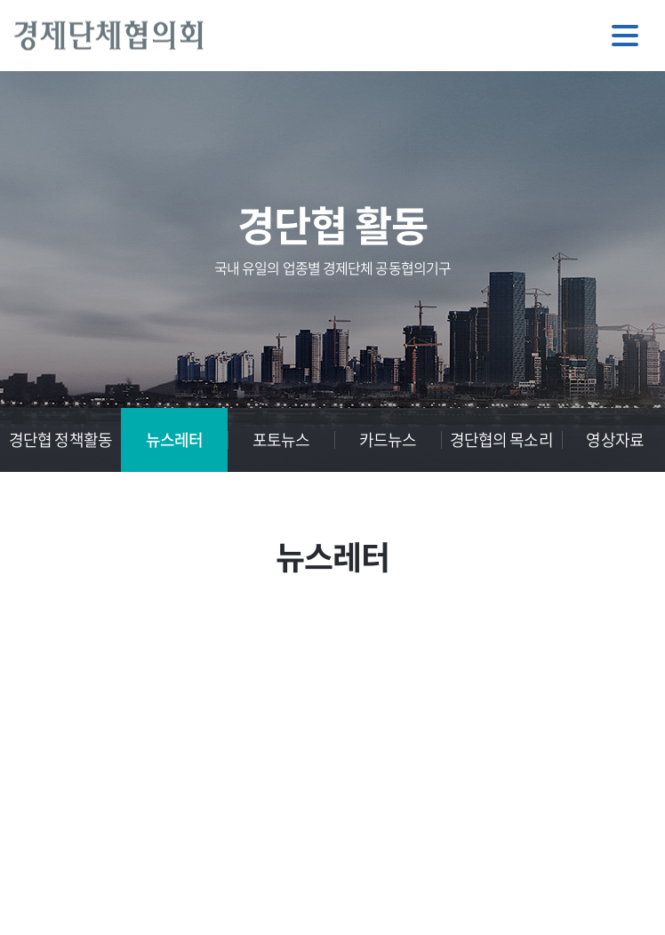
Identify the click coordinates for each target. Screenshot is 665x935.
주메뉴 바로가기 (0, 0)
